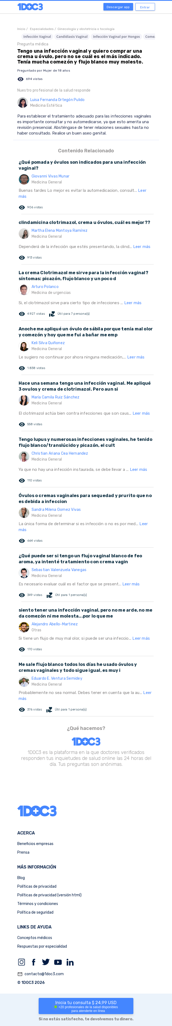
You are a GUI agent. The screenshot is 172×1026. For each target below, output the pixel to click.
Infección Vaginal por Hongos (116, 36)
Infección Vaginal (37, 36)
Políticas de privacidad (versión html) (49, 895)
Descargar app (118, 7)
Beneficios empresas (35, 843)
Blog (21, 878)
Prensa (23, 852)
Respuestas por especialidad (42, 946)
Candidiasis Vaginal (72, 36)
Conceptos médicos (34, 938)
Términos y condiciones (37, 903)
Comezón (152, 36)
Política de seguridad (35, 912)
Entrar (145, 7)
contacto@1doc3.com (40, 974)
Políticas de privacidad (36, 886)
